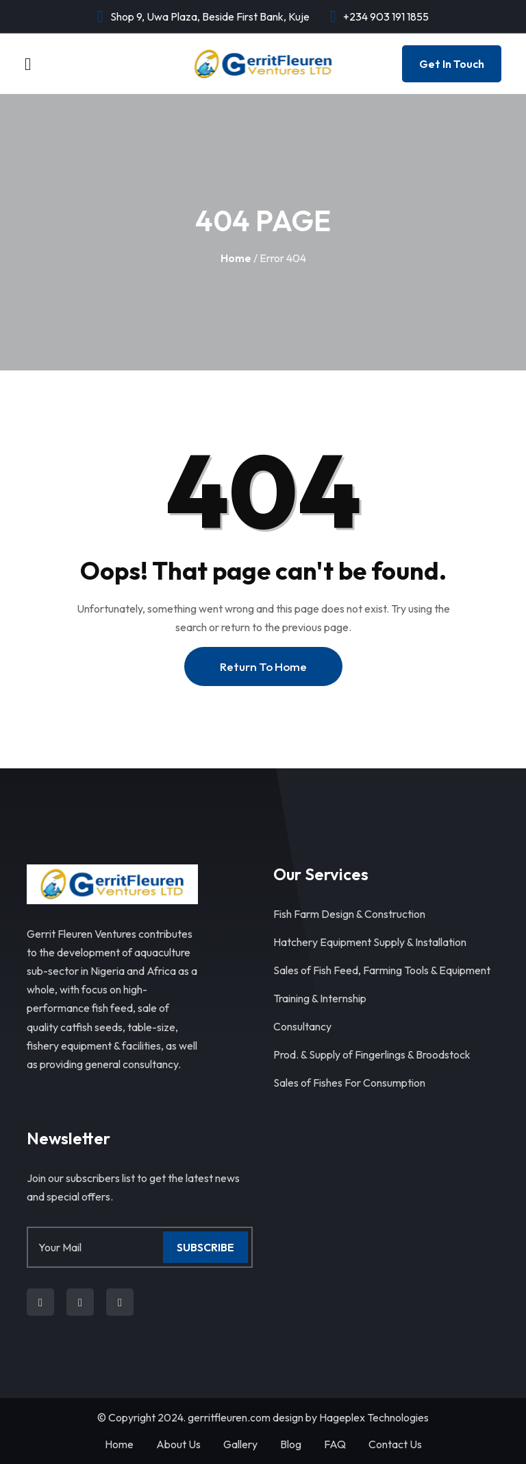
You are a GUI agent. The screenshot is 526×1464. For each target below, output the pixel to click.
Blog (290, 1444)
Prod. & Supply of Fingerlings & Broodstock (372, 1054)
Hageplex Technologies (374, 1417)
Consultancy (302, 1026)
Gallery (240, 1444)
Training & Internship (319, 998)
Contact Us (395, 1444)
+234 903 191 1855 (386, 16)
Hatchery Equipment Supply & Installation (369, 942)
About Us (178, 1444)
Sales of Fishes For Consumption (349, 1082)
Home (236, 258)
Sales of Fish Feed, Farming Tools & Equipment (381, 970)
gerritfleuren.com (229, 1417)
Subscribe (205, 1247)
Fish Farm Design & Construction (349, 914)
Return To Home (263, 666)
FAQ (335, 1444)
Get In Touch (451, 64)
